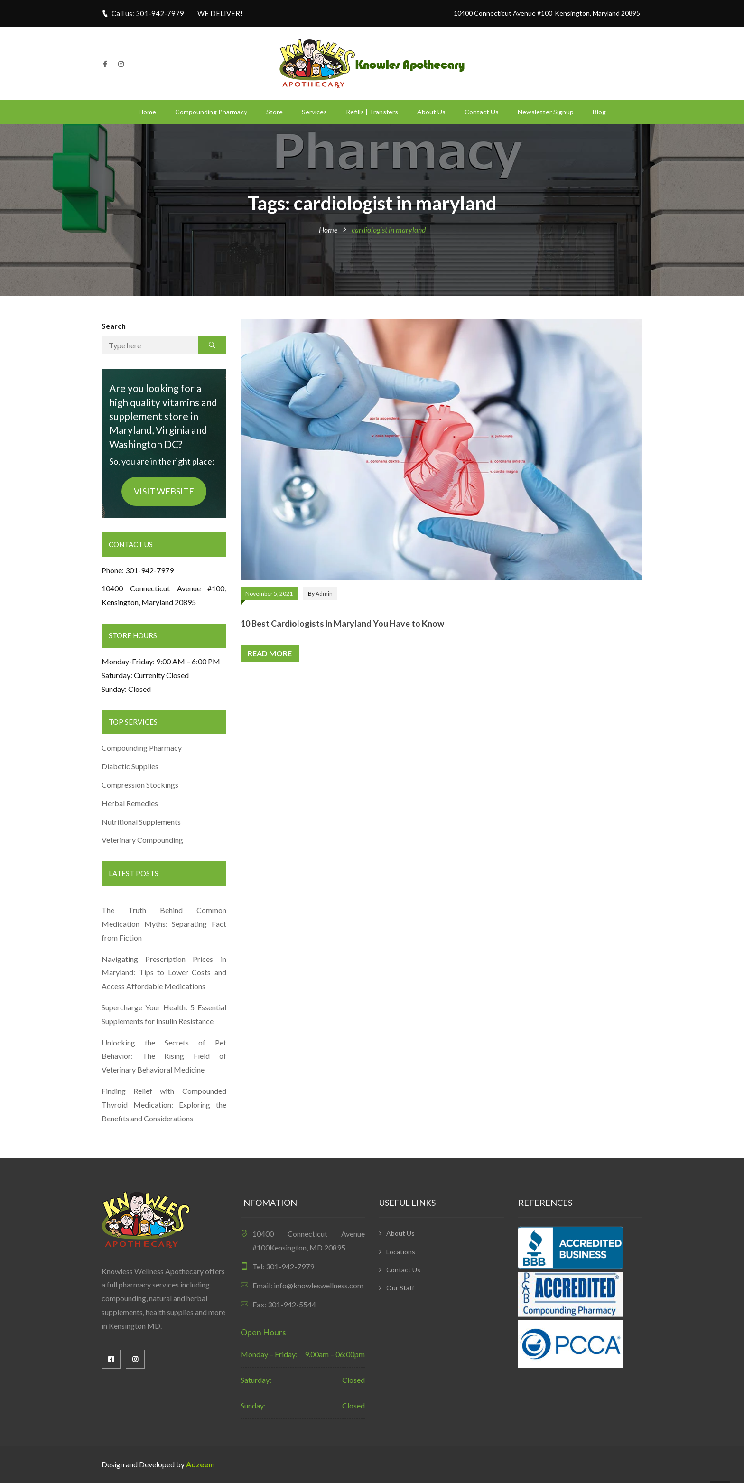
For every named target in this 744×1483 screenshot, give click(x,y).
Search (114, 325)
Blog (599, 112)
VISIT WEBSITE (164, 491)
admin (324, 593)
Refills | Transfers (372, 112)
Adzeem (200, 1464)
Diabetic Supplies (130, 766)
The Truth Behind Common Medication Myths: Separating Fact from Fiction (164, 923)
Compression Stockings (141, 784)
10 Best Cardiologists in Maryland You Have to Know (342, 623)
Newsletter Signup (546, 112)
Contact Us (482, 112)
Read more (270, 653)
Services (314, 112)
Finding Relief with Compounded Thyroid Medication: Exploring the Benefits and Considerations (164, 1104)
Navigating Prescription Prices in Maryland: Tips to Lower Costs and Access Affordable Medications (164, 972)
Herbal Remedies (130, 803)
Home (147, 112)
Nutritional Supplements (141, 821)
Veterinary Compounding (142, 839)
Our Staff (400, 1288)
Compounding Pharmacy (211, 112)
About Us (431, 112)
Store (274, 112)
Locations (400, 1252)
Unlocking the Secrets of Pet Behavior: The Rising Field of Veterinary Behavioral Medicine (164, 1056)
